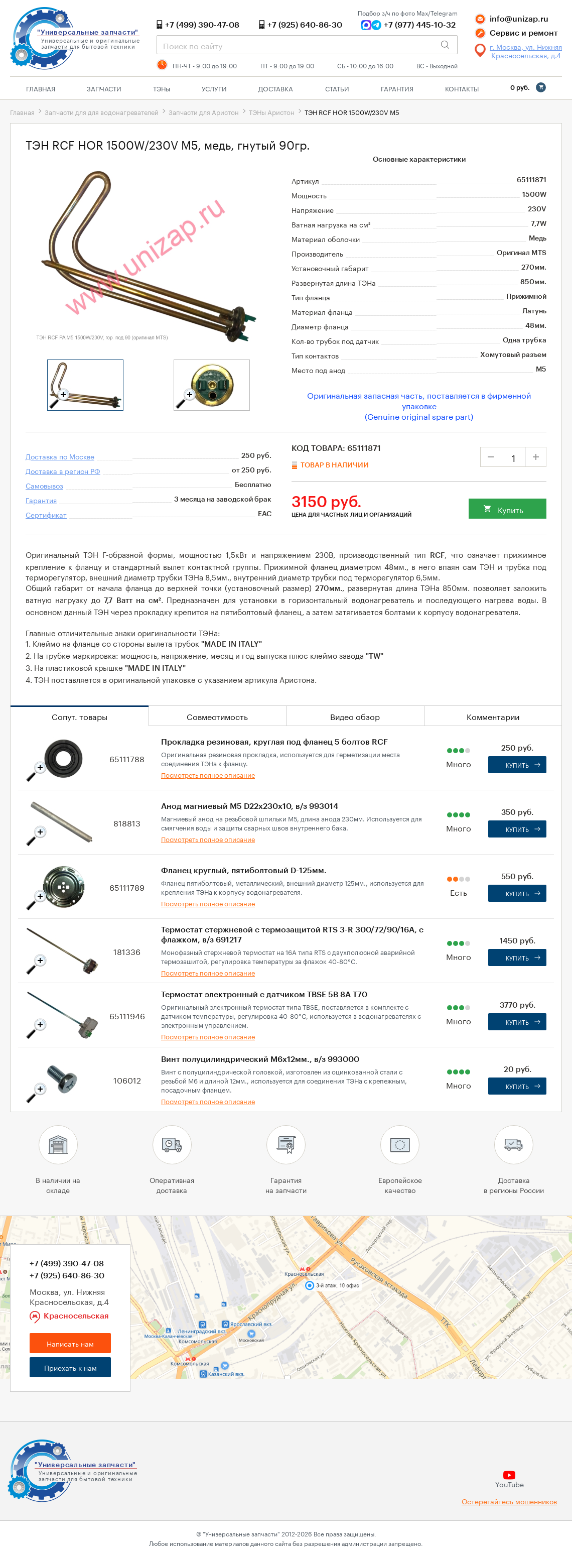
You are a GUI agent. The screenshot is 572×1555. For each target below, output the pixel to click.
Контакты (462, 88)
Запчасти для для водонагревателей (102, 111)
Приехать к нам (70, 1367)
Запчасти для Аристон (204, 111)
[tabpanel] (85, 385)
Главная (40, 88)
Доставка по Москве (60, 455)
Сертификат (46, 514)
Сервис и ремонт (524, 33)
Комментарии (493, 715)
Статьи (337, 88)
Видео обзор (355, 715)
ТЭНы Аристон (272, 111)
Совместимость (217, 715)
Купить (510, 509)
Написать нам (70, 1343)
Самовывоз (44, 485)
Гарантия (397, 88)
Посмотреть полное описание (208, 774)
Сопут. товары (79, 715)
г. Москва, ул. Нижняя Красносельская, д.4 (526, 51)
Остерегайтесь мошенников (509, 1501)
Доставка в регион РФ (63, 470)
